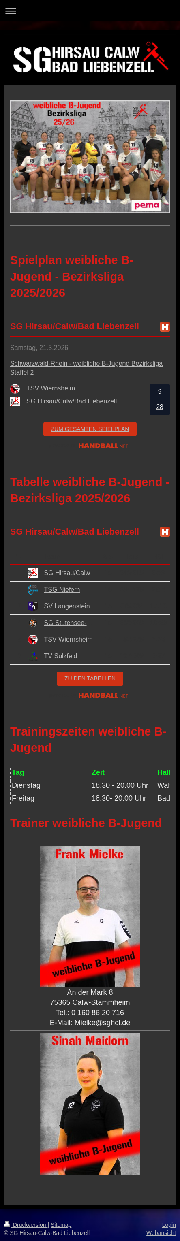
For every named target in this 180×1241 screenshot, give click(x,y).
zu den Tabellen (90, 678)
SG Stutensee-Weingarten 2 (84, 622)
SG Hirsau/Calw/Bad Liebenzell (89, 572)
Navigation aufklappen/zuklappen (90, 10)
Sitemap (61, 1225)
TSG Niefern (62, 589)
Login (169, 1225)
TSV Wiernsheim (68, 639)
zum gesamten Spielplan (90, 429)
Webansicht (161, 1233)
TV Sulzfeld (60, 655)
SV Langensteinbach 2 (76, 606)
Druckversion (25, 1225)
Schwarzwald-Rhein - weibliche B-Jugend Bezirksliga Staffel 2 (86, 368)
